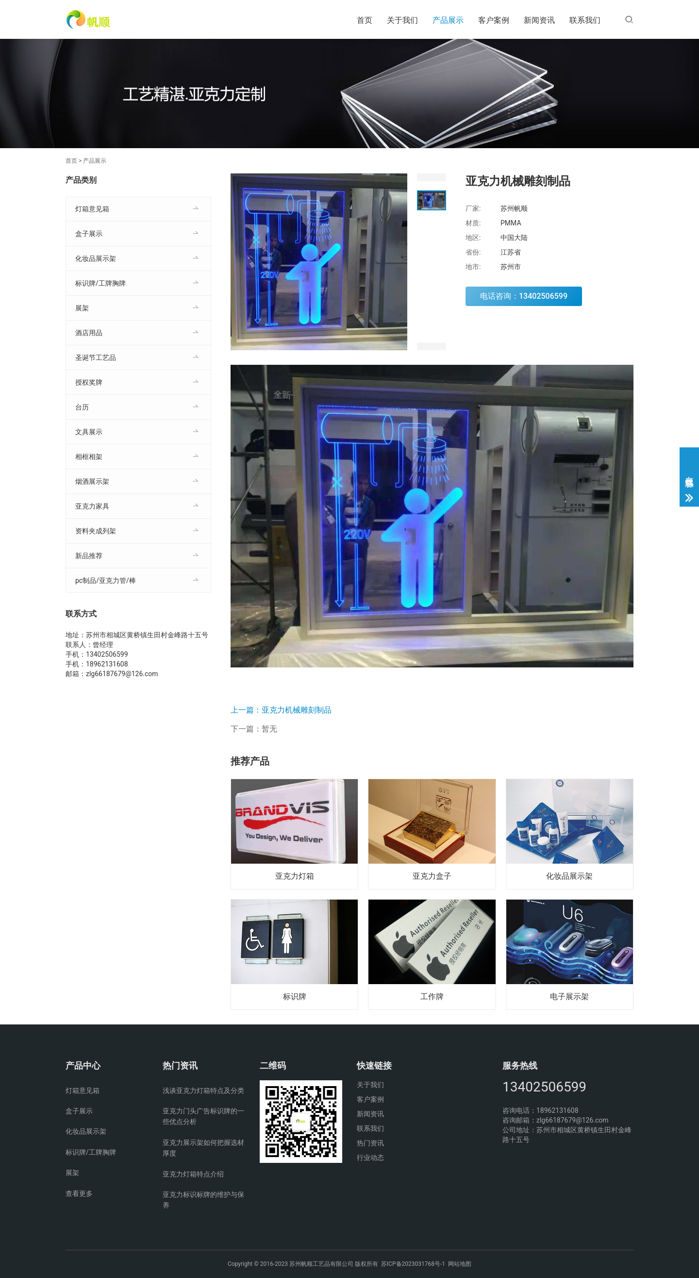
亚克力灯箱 (294, 876)
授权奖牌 (88, 382)
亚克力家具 (92, 506)
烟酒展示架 (92, 481)
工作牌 (432, 996)
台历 (82, 407)
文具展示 (88, 432)
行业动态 (370, 1157)
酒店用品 (88, 333)
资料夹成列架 (95, 531)
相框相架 (88, 456)
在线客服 (689, 472)
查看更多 (79, 1193)
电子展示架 (569, 996)
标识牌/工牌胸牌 (100, 283)
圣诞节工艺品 (95, 357)
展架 (82, 308)
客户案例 (493, 20)
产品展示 (448, 20)
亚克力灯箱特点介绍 (193, 1174)
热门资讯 (370, 1143)
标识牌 (294, 996)
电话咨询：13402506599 (523, 296)
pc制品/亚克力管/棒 (105, 580)
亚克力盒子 (432, 876)
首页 (364, 20)
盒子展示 (88, 234)
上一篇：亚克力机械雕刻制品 (281, 710)
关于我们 (402, 20)
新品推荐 (88, 556)
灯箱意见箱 (92, 209)
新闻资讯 (539, 20)
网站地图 (459, 1264)
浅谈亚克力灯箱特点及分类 (203, 1090)
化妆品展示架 (569, 876)
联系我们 (584, 20)
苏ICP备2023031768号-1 (413, 1264)
